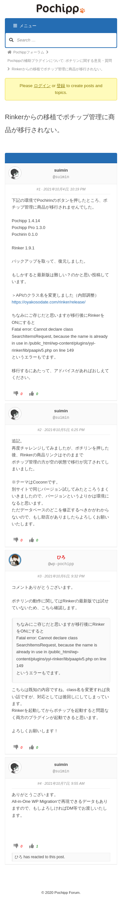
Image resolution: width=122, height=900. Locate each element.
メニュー (24, 25)
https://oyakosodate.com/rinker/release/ (49, 302)
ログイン (42, 85)
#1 (38, 189)
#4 (39, 783)
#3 (39, 576)
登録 (61, 85)
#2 (39, 430)
